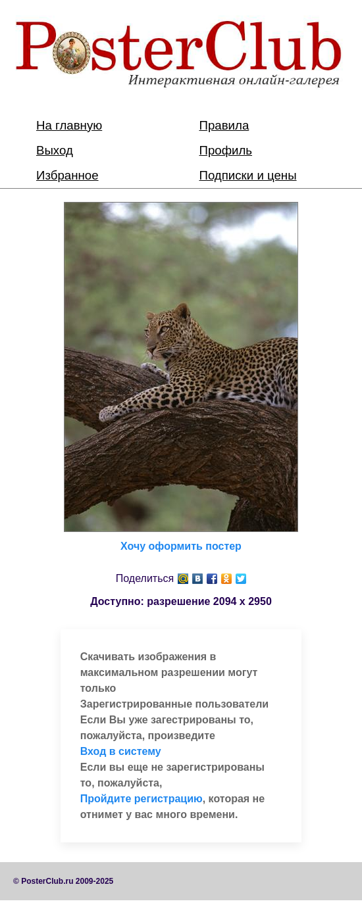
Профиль (226, 150)
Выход (54, 150)
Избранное (67, 175)
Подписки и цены (248, 175)
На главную (69, 125)
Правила (224, 125)
